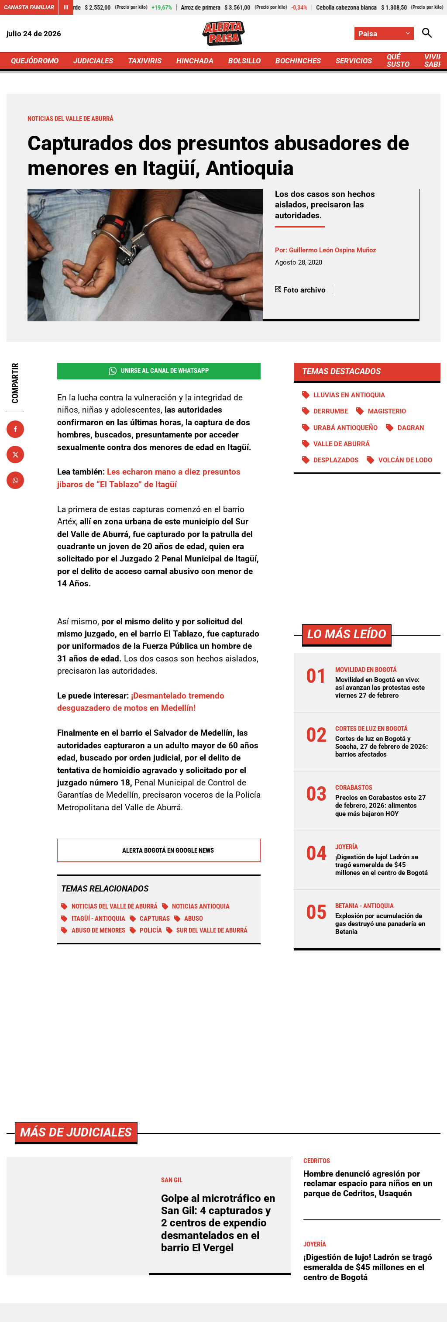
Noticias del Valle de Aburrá (109, 906)
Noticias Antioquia (196, 906)
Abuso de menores (93, 930)
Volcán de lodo (405, 460)
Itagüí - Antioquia (93, 919)
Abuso (188, 919)
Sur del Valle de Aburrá (207, 930)
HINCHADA (194, 60)
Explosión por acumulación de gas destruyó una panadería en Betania (380, 924)
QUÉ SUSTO (398, 60)
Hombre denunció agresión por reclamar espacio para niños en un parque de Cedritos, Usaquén (368, 1183)
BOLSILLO (244, 60)
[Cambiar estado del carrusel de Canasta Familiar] (65, 7)
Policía (146, 930)
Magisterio (387, 411)
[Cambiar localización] (384, 33)
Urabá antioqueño (345, 428)
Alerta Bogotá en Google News (158, 850)
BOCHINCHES (298, 60)
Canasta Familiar (29, 7)
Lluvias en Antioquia (349, 395)
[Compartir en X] (15, 454)
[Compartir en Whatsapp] (15, 480)
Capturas (150, 919)
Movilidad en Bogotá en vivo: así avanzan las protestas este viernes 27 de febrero (380, 687)
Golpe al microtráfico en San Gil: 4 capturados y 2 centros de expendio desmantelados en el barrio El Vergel (218, 1223)
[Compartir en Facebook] (15, 429)
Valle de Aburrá (341, 444)
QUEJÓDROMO (34, 60)
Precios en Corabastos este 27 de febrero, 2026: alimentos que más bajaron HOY (380, 805)
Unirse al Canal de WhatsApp (159, 371)
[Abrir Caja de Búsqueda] (427, 33)
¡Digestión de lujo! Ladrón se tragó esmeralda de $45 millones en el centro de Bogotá (381, 865)
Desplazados (335, 460)
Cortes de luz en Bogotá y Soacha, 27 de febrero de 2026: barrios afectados (381, 746)
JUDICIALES (93, 60)
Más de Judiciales (76, 1132)
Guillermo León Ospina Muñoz (332, 250)
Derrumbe (330, 411)
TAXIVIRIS (145, 60)
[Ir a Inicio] (223, 33)
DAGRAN (411, 428)
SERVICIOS (354, 60)
